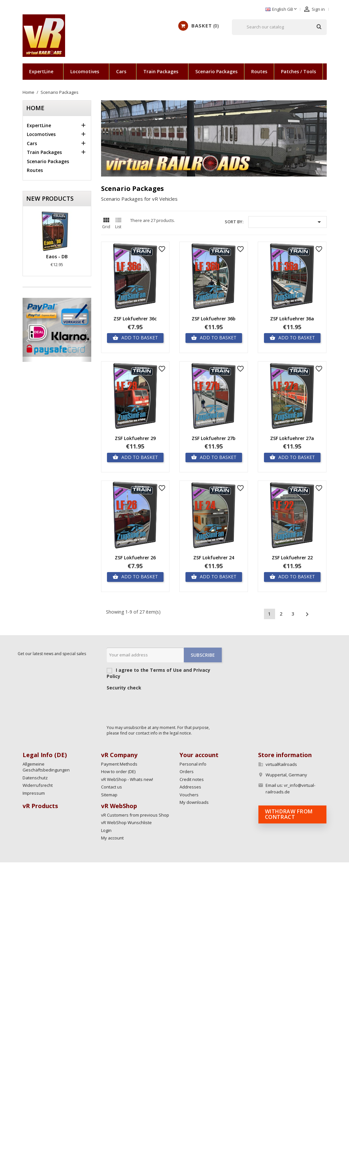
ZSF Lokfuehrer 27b (214, 438)
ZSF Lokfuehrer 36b (214, 318)
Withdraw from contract (289, 814)
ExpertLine (41, 71)
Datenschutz (35, 778)
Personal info (193, 764)
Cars (121, 71)
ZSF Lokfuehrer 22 (292, 557)
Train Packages (160, 71)
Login (106, 830)
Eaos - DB (57, 256)
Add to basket (135, 337)
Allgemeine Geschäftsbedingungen (46, 767)
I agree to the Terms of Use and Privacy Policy (164, 673)
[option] (57, 327)
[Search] (279, 27)
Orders (187, 771)
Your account (199, 755)
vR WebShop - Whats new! (127, 779)
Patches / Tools (298, 71)
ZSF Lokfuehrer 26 (135, 557)
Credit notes (192, 779)
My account (112, 838)
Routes (259, 71)
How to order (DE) (118, 771)
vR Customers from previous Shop (135, 815)
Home (35, 108)
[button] (28, 330)
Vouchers (189, 795)
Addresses (190, 787)
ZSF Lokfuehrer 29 (135, 438)
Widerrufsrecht (38, 785)
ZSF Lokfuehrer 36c (135, 318)
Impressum (34, 793)
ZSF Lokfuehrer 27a (292, 438)
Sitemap (109, 795)
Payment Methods (119, 764)
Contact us (111, 787)
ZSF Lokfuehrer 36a (292, 318)
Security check (124, 688)
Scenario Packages (216, 71)
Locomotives (84, 71)
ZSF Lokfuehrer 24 (213, 557)
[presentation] (156, 706)
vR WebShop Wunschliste (126, 822)
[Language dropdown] (281, 9)
